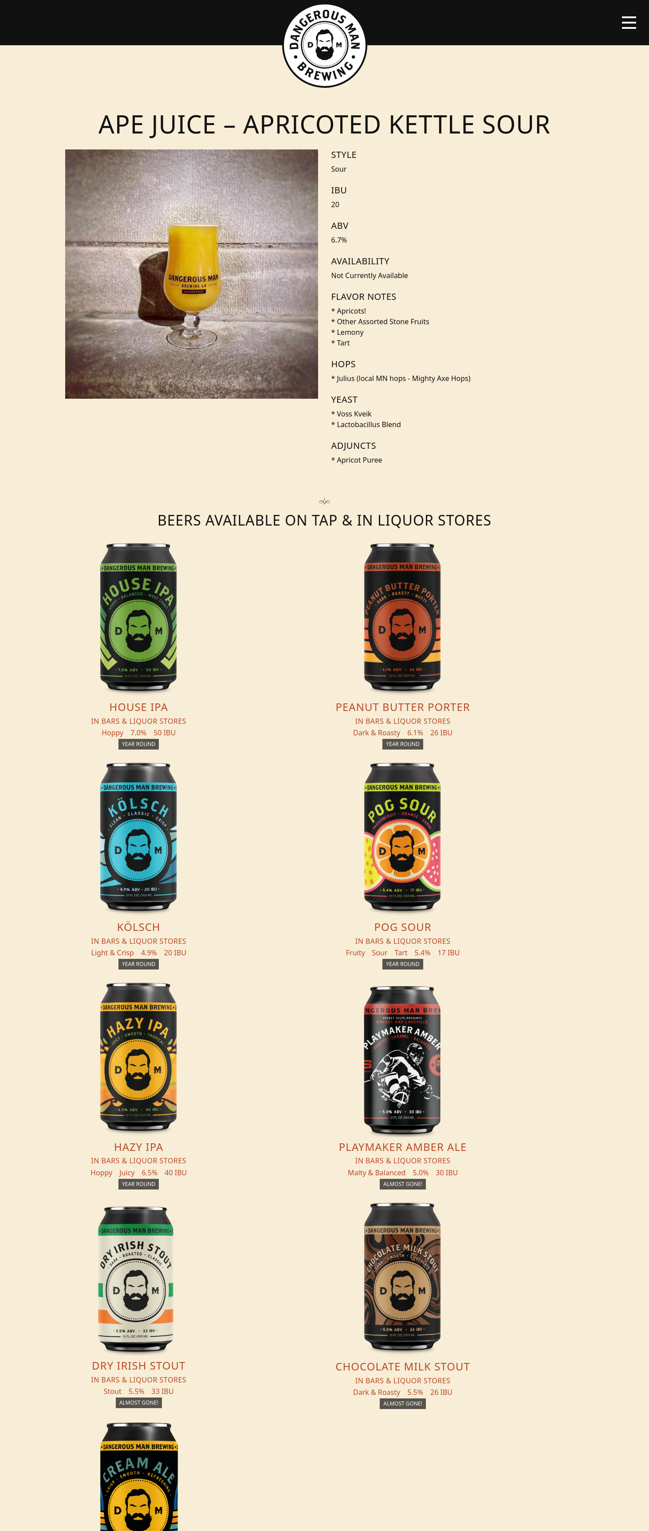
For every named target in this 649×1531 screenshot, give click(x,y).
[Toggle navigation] (629, 23)
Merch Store (534, 1280)
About (213, 1312)
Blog (117, 1312)
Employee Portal (407, 1516)
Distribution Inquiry (134, 1335)
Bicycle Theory (361, 1516)
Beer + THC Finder (143, 1294)
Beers (118, 1277)
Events (214, 1294)
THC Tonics (223, 1277)
